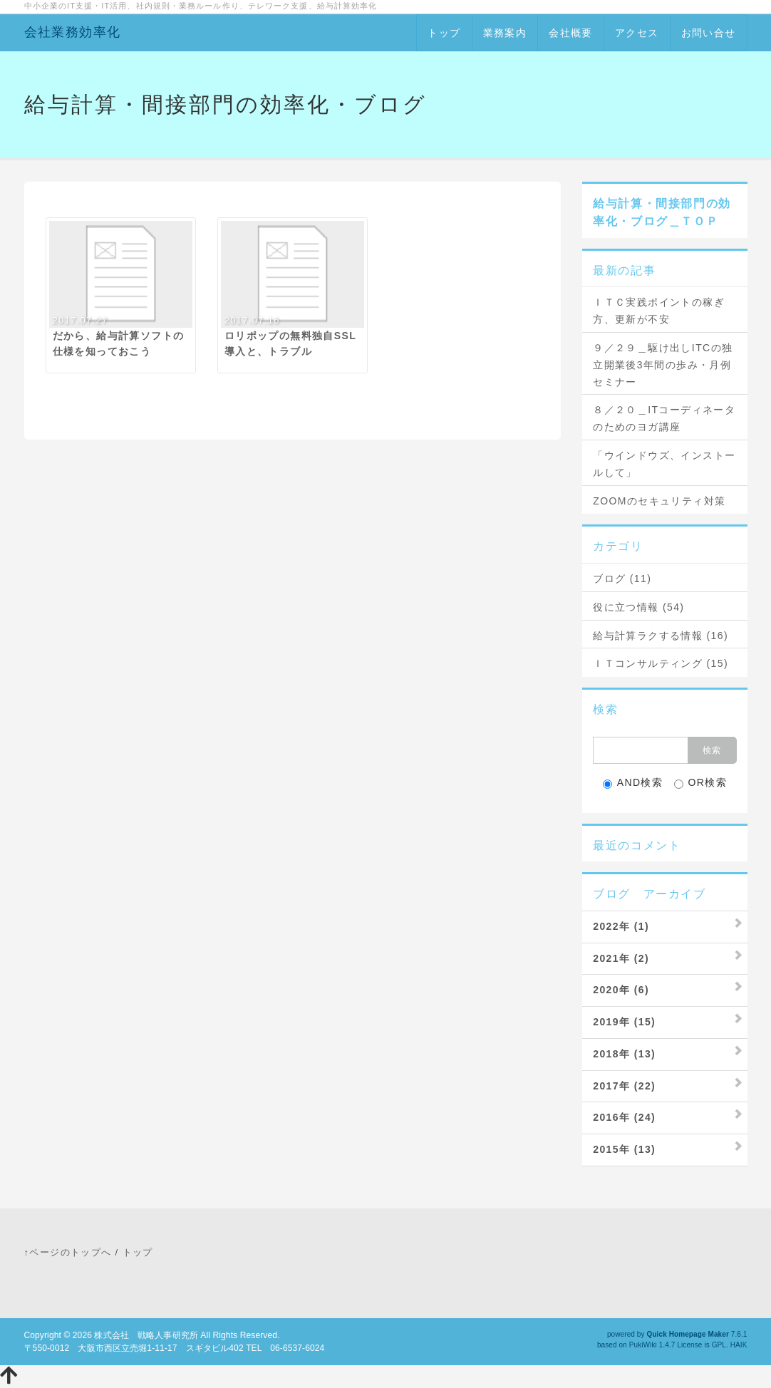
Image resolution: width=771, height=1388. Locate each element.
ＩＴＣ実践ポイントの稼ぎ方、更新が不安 (659, 310)
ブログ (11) (622, 578)
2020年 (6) (621, 989)
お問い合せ (708, 32)
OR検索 (701, 783)
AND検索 (633, 783)
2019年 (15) (624, 1021)
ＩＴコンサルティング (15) (660, 663)
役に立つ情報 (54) (638, 607)
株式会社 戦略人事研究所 (145, 1335)
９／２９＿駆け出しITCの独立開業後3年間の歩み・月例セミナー (663, 365)
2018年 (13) (624, 1054)
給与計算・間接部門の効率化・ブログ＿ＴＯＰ (662, 212)
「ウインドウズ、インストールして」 (664, 464)
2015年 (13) (624, 1149)
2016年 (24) (624, 1117)
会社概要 (571, 32)
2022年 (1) (621, 926)
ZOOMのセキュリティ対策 (659, 501)
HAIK (738, 1345)
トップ (444, 32)
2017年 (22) (624, 1086)
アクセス (637, 32)
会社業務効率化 (72, 32)
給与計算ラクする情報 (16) (660, 635)
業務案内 (505, 32)
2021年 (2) (621, 958)
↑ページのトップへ (68, 1252)
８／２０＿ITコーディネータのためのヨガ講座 (664, 418)
